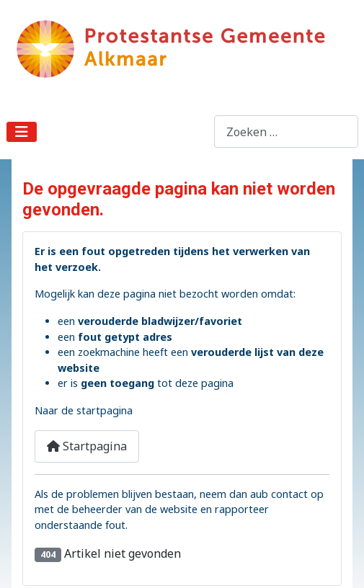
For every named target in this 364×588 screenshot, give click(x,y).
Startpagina (87, 446)
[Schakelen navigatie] (21, 132)
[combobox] (286, 131)
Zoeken (194, 132)
